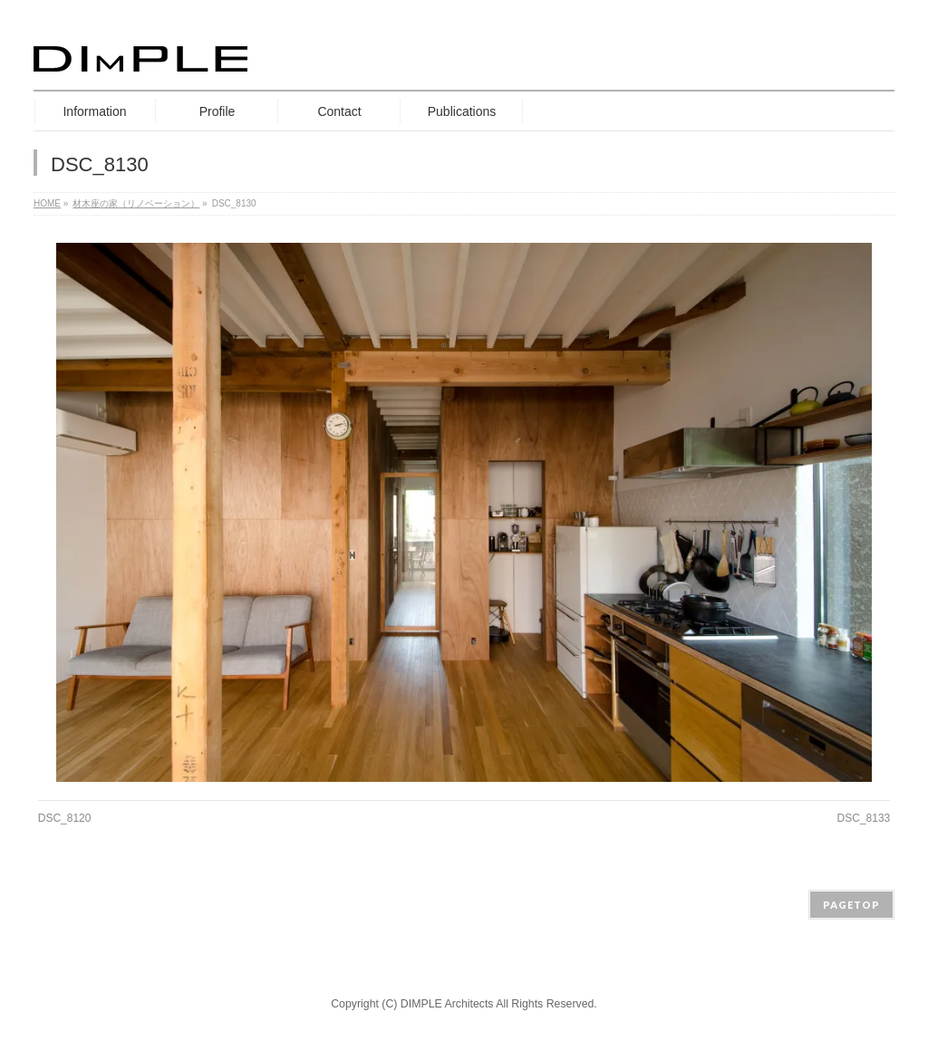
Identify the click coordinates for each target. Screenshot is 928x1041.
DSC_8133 (864, 818)
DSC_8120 (65, 818)
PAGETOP (851, 905)
